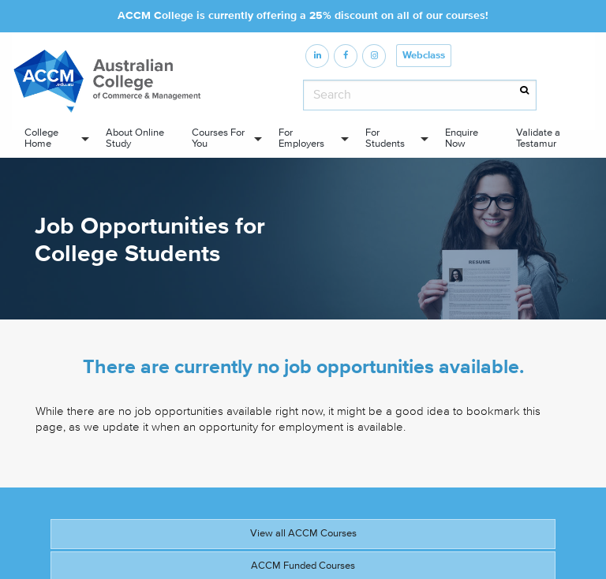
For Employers (301, 137)
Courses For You (218, 137)
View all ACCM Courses (303, 533)
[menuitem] (52, 138)
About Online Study (135, 137)
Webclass (423, 55)
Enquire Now (461, 137)
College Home (41, 137)
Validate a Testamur (538, 137)
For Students (385, 137)
